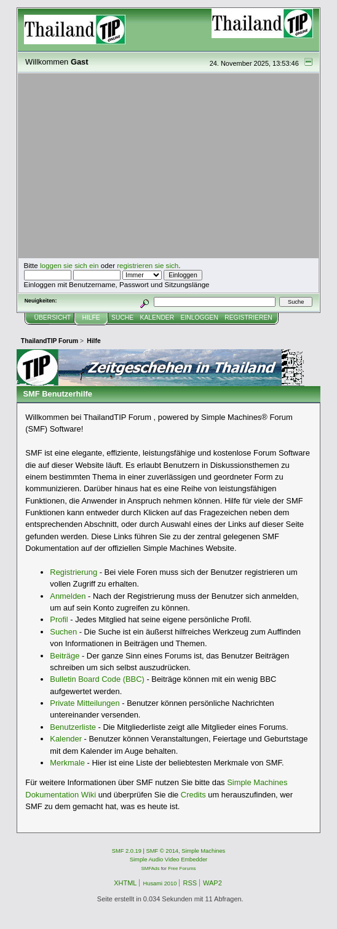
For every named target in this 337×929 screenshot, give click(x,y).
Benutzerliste (73, 727)
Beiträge (64, 655)
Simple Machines (203, 851)
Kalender (66, 738)
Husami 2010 (159, 883)
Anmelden (67, 596)
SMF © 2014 (162, 851)
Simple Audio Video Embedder (168, 859)
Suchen (63, 631)
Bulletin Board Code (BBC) (97, 679)
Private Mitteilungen (84, 703)
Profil (59, 619)
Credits (193, 794)
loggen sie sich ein (69, 265)
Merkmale (67, 762)
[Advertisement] (169, 166)
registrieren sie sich (147, 265)
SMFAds (150, 868)
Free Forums (182, 868)
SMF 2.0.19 (126, 851)
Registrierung (73, 572)
